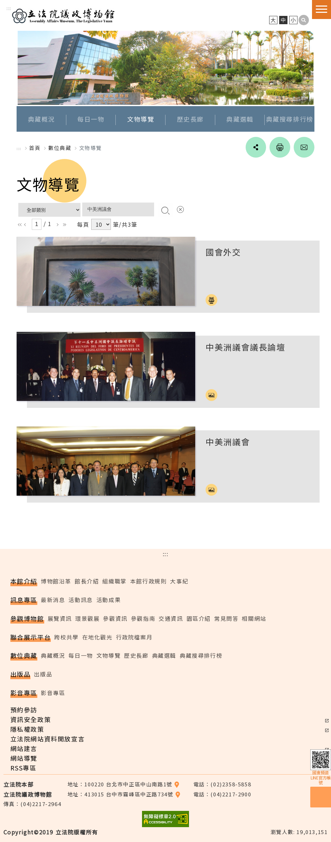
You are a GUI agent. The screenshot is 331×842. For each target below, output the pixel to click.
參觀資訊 (115, 618)
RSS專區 (23, 768)
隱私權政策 (27, 729)
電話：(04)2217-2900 (222, 794)
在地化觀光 (97, 637)
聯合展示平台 (30, 637)
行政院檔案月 (134, 637)
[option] (166, 68)
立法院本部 (18, 784)
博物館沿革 (56, 581)
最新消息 (53, 600)
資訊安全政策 (30, 719)
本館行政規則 (148, 581)
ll (19, 224)
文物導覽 (140, 118)
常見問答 (226, 618)
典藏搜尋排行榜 (289, 118)
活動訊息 (80, 600)
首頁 (34, 147)
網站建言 (23, 748)
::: (9, 8)
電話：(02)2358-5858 (222, 784)
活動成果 (108, 600)
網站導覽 (23, 758)
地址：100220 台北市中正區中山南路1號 (123, 784)
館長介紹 (87, 581)
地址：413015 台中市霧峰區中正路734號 (124, 794)
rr (63, 224)
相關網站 (254, 618)
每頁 (83, 224)
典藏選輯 (239, 118)
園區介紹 (199, 618)
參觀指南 (143, 618)
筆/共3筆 (125, 224)
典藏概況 (41, 118)
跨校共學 (66, 637)
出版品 (20, 674)
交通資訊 (171, 618)
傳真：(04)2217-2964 (32, 803)
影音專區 (23, 692)
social (255, 147)
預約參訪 (23, 710)
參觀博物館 (27, 618)
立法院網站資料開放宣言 (47, 739)
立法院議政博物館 (63, 15)
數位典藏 (23, 655)
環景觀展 (87, 618)
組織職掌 (114, 581)
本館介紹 (23, 581)
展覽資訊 (60, 618)
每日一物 (90, 118)
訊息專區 (23, 599)
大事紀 (179, 581)
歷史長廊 (190, 118)
